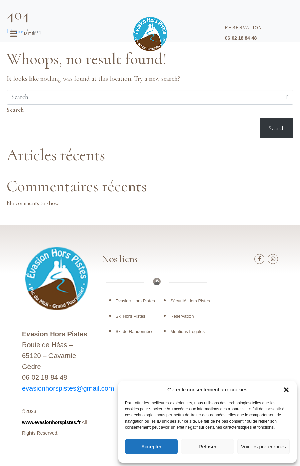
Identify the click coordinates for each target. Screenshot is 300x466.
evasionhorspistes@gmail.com (68, 388)
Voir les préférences (263, 446)
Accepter (151, 446)
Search (15, 109)
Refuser (208, 446)
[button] (286, 389)
